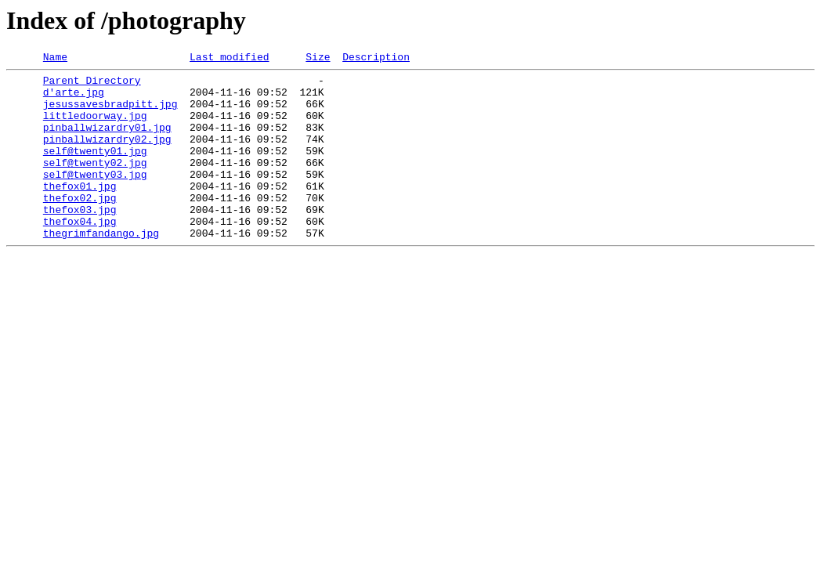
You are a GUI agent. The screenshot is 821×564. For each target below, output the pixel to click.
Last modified (229, 59)
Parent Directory (92, 85)
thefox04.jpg (80, 254)
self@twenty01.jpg (95, 169)
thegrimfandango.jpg (101, 268)
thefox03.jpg (80, 240)
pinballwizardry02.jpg (107, 155)
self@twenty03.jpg (95, 197)
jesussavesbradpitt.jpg (110, 113)
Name (55, 59)
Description (376, 59)
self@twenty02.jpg (95, 183)
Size (318, 59)
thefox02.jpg (80, 226)
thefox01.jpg (80, 211)
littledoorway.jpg (95, 127)
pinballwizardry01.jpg (107, 141)
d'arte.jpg (73, 99)
